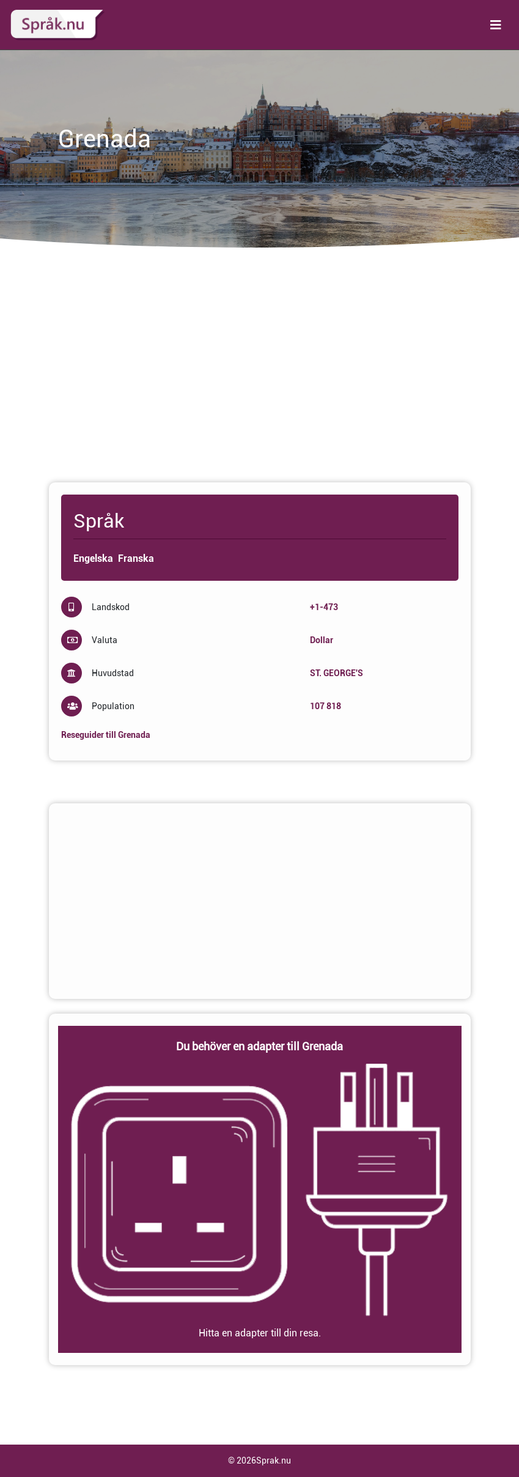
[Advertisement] (260, 371)
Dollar (321, 640)
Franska (136, 558)
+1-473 (324, 607)
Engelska (93, 558)
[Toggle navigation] (495, 25)
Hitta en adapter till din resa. (260, 1333)
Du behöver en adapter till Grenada (259, 1046)
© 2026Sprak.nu (259, 1460)
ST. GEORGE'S (336, 673)
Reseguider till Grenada (105, 735)
